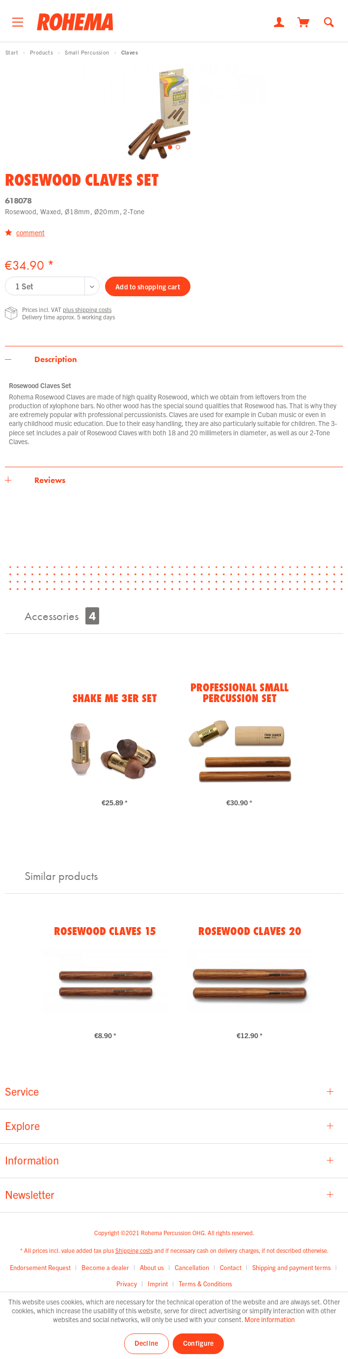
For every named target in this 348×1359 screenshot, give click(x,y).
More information (269, 1319)
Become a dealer (105, 1267)
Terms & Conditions (205, 1283)
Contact (230, 1267)
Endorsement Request (40, 1267)
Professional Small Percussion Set (239, 692)
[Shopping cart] (304, 21)
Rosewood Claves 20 (249, 931)
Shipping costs (134, 1250)
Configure (198, 1342)
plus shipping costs (87, 309)
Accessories (62, 615)
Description (55, 359)
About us (152, 1267)
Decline (146, 1342)
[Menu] (17, 19)
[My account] (279, 21)
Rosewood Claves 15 (105, 931)
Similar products (61, 875)
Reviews (49, 480)
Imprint (158, 1283)
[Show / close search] (329, 22)
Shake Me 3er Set (115, 698)
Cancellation (192, 1267)
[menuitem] (17, 19)
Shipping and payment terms (291, 1267)
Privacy (126, 1283)
